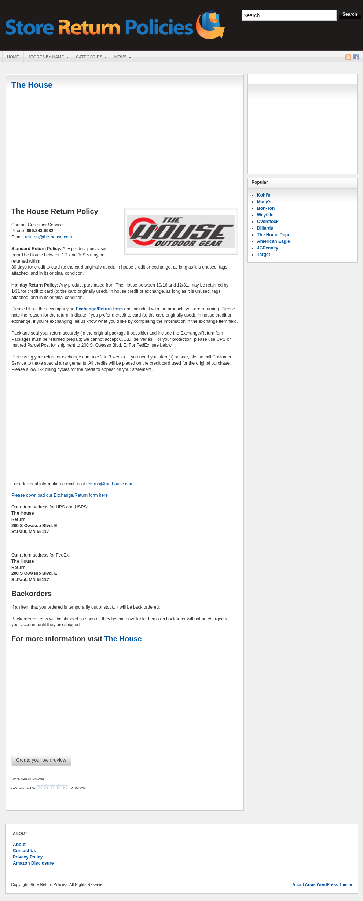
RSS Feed (348, 57)
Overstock (268, 221)
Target (263, 254)
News (120, 58)
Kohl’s (263, 195)
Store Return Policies (115, 24)
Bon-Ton (266, 208)
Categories (88, 58)
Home (13, 57)
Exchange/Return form (99, 308)
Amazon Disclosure (33, 863)
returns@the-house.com (48, 237)
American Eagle (273, 241)
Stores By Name (45, 58)
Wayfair (265, 215)
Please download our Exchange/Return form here (59, 495)
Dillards (265, 228)
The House (31, 85)
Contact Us (24, 850)
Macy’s (264, 201)
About (19, 844)
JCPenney (267, 248)
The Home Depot (274, 234)
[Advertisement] (124, 149)
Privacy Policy (28, 857)
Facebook (356, 57)
